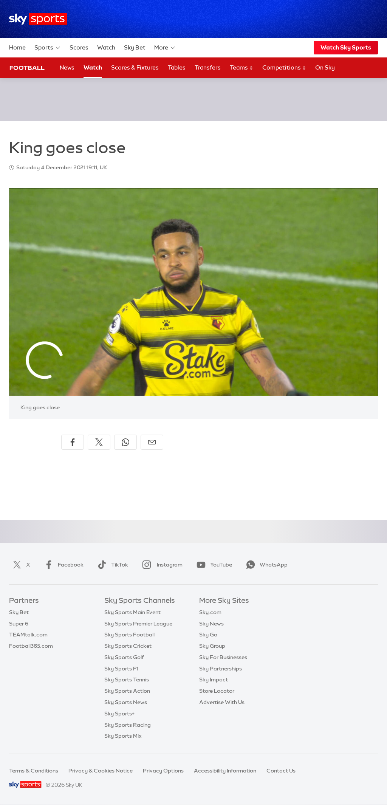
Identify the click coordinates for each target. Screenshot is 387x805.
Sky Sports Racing (127, 725)
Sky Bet (135, 47)
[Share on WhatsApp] (125, 442)
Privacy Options (163, 770)
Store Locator (216, 691)
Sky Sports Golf (124, 657)
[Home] (38, 19)
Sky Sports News (125, 702)
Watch (106, 47)
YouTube (213, 565)
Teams (241, 68)
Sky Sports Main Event (132, 612)
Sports (47, 48)
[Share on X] (99, 442)
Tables (177, 67)
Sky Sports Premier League (138, 623)
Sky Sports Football (129, 634)
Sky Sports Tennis (126, 679)
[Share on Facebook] (72, 442)
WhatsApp (265, 565)
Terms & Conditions (33, 770)
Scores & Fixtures (135, 67)
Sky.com (210, 612)
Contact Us (281, 770)
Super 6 (18, 623)
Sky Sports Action (127, 691)
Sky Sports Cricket (128, 646)
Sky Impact (213, 679)
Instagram (161, 565)
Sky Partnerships (220, 668)
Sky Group (212, 646)
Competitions (284, 68)
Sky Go (208, 634)
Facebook (62, 565)
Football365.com (31, 646)
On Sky (325, 67)
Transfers (208, 67)
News (67, 67)
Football (27, 68)
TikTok (111, 565)
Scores (79, 47)
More (165, 48)
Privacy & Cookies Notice (100, 770)
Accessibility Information (225, 770)
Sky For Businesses (223, 657)
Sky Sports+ (119, 713)
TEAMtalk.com (28, 634)
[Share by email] (152, 442)
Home (17, 47)
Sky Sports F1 (121, 668)
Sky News (211, 623)
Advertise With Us (222, 702)
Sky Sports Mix (123, 735)
